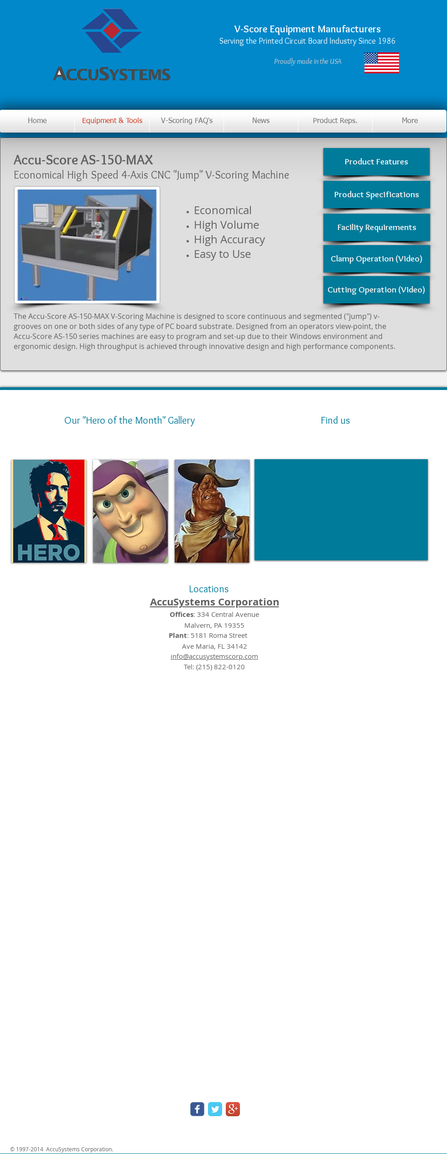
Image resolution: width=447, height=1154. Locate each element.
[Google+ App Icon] (233, 1109)
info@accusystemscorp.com (214, 656)
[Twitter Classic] (215, 1109)
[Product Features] (376, 161)
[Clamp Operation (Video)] (376, 258)
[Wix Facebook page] (197, 1109)
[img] (48, 511)
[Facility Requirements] (376, 227)
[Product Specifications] (376, 194)
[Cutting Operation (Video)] (376, 289)
